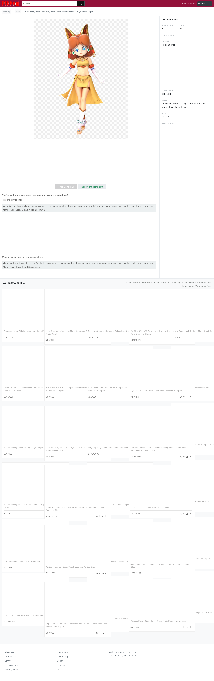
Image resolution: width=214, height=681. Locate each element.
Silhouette (62, 665)
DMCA (8, 661)
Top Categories (188, 3)
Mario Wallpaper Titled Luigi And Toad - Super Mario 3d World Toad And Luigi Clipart (63, 510)
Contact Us (10, 656)
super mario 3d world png (167, 282)
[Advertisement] (80, 162)
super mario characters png (196, 282)
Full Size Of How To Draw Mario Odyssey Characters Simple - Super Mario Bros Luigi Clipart (149, 334)
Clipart (60, 661)
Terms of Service (13, 665)
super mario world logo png (196, 286)
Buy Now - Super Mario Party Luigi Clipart (22, 561)
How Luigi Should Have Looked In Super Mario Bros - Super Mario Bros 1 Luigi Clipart (105, 391)
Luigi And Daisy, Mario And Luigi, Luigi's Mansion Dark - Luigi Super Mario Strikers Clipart (64, 450)
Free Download (66, 187)
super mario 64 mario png (139, 282)
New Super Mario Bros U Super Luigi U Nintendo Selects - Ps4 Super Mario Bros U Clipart (64, 391)
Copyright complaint (92, 187)
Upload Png (63, 656)
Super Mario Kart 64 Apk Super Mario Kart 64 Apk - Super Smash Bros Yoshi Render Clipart (64, 627)
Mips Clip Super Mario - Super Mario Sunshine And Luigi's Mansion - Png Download (104, 621)
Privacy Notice (12, 669)
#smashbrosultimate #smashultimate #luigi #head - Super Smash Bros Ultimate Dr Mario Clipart (149, 450)
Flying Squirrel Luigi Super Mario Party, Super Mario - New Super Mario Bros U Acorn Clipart (21, 391)
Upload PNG (204, 3)
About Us (9, 652)
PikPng (6, 12)
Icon (59, 669)
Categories (62, 652)
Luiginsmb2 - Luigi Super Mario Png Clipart (191, 558)
